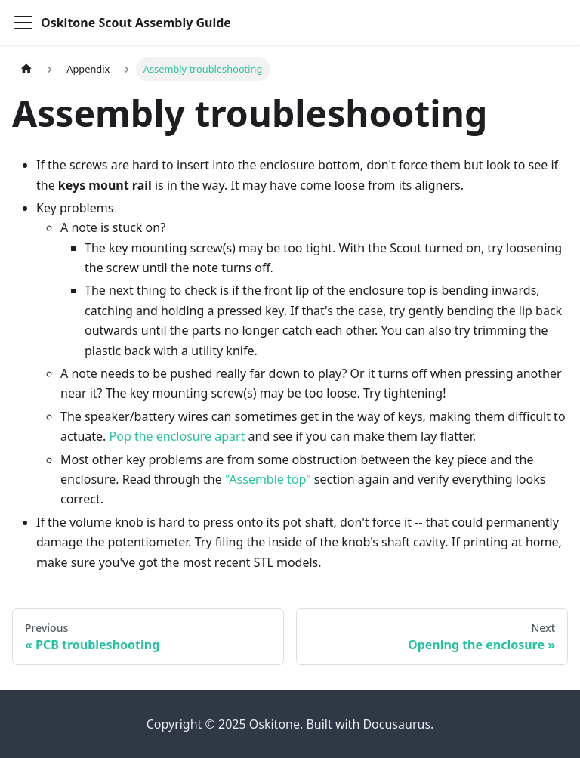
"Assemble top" (268, 479)
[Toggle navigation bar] (23, 22)
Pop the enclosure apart (177, 436)
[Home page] (26, 69)
